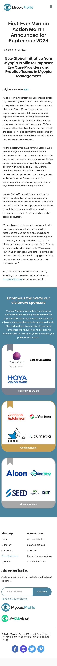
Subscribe (42, 591)
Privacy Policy (9, 636)
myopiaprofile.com (12, 279)
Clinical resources (37, 561)
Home (4, 539)
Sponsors (6, 561)
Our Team (6, 550)
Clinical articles (35, 539)
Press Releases (9, 556)
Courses (31, 550)
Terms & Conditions (38, 634)
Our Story (6, 545)
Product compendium (39, 556)
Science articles (36, 545)
